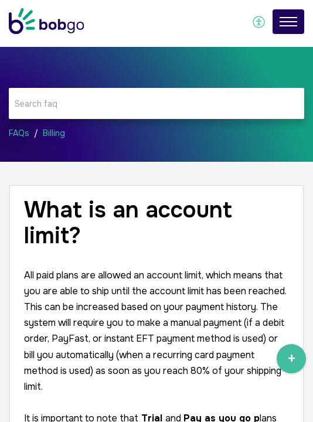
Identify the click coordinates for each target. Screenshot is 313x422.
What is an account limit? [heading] (128, 223)
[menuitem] (259, 21)
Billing (54, 133)
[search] (156, 103)
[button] (259, 21)
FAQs (19, 133)
